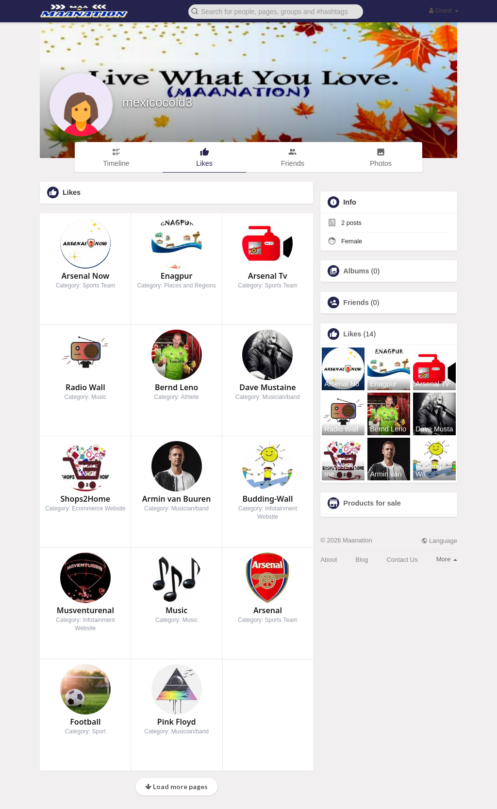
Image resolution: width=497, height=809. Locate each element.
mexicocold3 (157, 102)
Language (439, 541)
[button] (275, 11)
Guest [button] (444, 10)
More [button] (446, 559)
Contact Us (401, 559)
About (328, 559)
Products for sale (371, 503)
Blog (361, 559)
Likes (352, 334)
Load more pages (176, 786)
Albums (356, 271)
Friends (355, 302)
